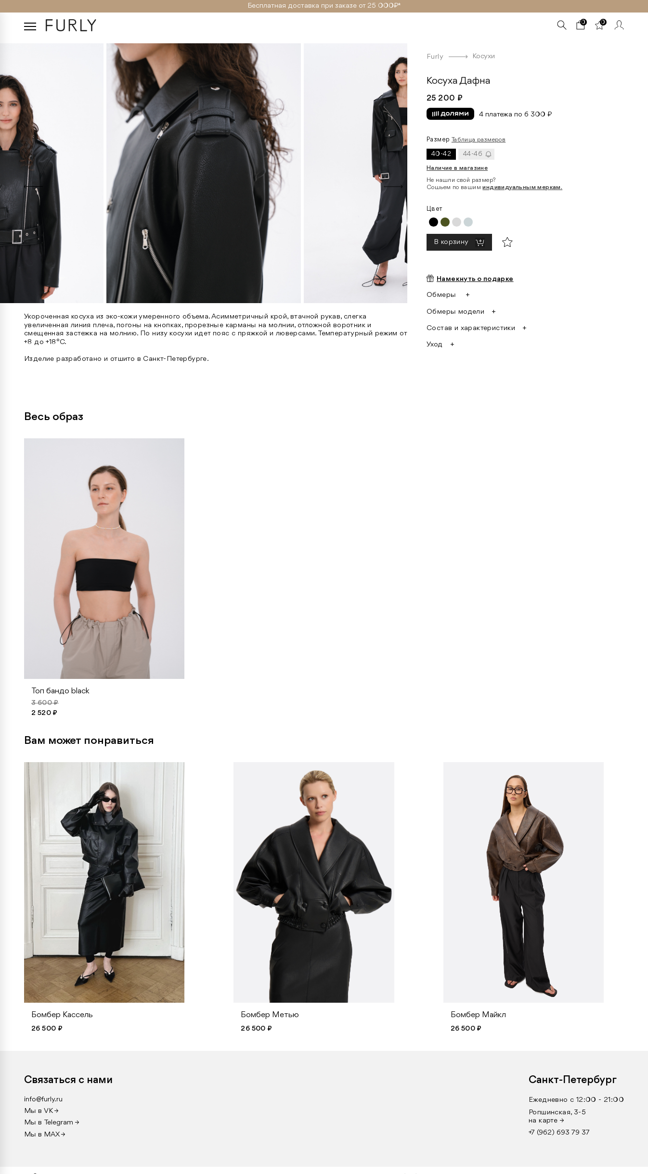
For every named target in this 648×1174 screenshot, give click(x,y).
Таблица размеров (478, 140)
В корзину (452, 242)
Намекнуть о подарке (475, 279)
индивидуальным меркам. (522, 187)
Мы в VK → (41, 1111)
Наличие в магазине (457, 168)
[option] (203, 170)
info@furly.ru (43, 1099)
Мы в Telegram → (51, 1122)
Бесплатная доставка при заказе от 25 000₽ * (324, 6)
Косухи (483, 56)
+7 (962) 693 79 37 (559, 1132)
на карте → (546, 1120)
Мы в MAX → (44, 1134)
